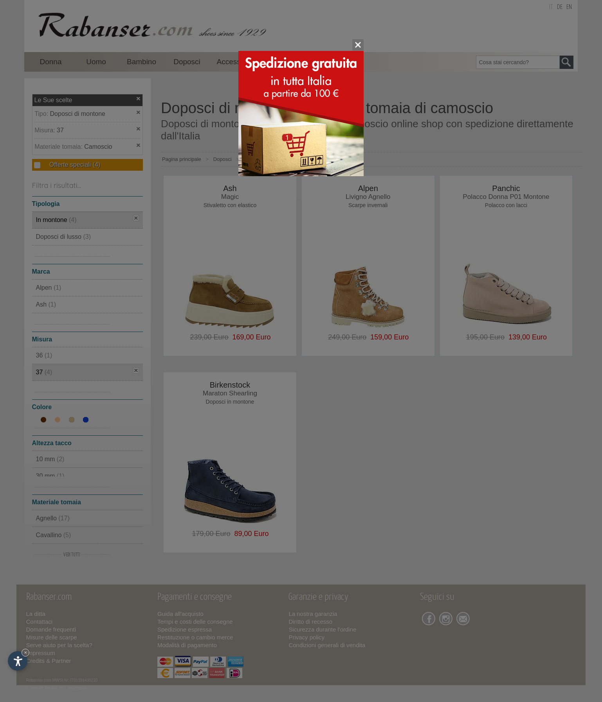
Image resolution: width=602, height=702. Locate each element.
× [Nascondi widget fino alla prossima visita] (25, 652)
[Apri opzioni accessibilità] (17, 661)
